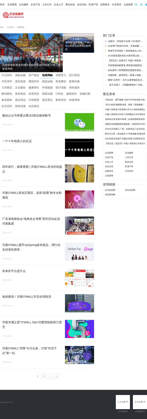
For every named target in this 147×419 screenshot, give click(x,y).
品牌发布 (105, 4)
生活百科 (6, 106)
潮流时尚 (34, 81)
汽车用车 (6, 81)
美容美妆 (20, 93)
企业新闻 (12, 4)
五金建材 (20, 87)
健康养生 (34, 87)
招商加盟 (47, 93)
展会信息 (70, 4)
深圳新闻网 (110, 194)
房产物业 (34, 75)
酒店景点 (47, 100)
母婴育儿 (61, 75)
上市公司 (47, 4)
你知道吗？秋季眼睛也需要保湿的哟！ (126, 70)
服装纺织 (71, 93)
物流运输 (47, 81)
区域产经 (93, 4)
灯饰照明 (34, 100)
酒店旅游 (20, 81)
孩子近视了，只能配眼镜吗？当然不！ (128, 85)
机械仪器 (85, 93)
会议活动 (81, 4)
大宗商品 (6, 87)
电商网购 (20, 27)
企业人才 (58, 4)
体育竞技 (34, 93)
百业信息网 (130, 190)
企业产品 (35, 4)
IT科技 (59, 93)
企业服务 (23, 4)
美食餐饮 (61, 81)
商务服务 (74, 87)
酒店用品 (20, 100)
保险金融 (20, 75)
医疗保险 (61, 87)
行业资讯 (116, 4)
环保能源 (47, 87)
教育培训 (61, 100)
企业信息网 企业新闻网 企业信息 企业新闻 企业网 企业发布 (13, 16)
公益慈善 (128, 4)
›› (56, 376)
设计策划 (74, 75)
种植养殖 (74, 100)
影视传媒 (74, 81)
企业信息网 (110, 190)
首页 (2, 4)
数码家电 (6, 93)
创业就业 (34, 106)
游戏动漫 (20, 106)
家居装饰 (6, 100)
